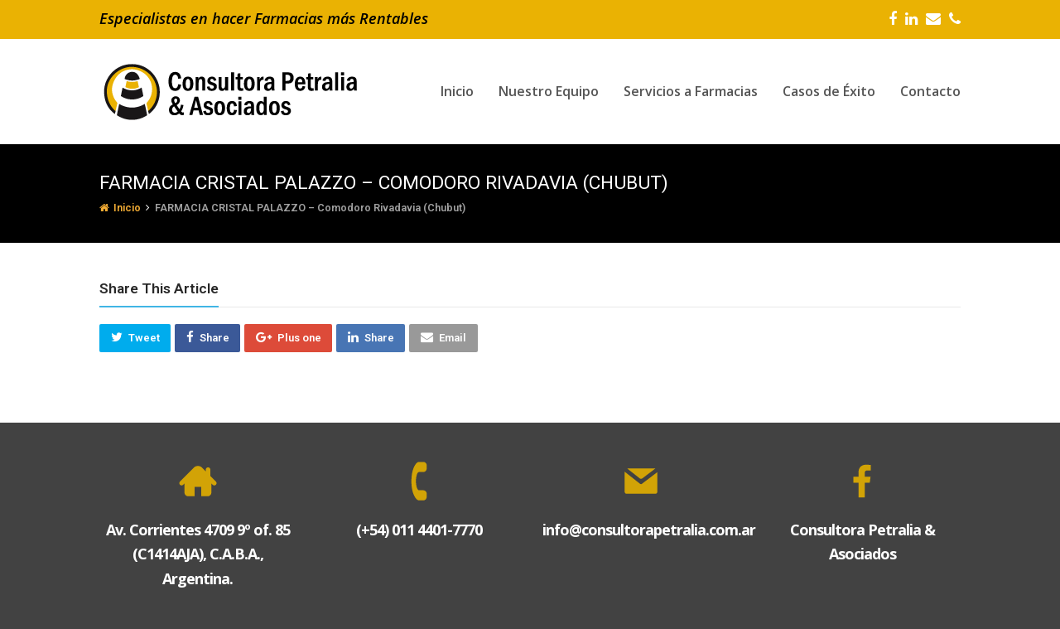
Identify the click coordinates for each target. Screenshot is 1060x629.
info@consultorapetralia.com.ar (648, 529)
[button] (135, 338)
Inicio (120, 207)
